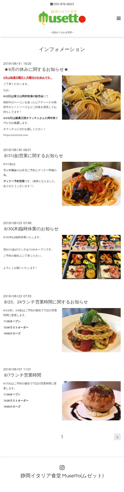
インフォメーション (62, 49)
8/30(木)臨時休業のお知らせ (31, 229)
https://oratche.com (15, 135)
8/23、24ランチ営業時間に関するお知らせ (46, 302)
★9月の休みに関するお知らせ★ (36, 69)
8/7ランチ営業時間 (22, 375)
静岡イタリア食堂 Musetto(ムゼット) (62, 475)
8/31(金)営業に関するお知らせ (33, 156)
